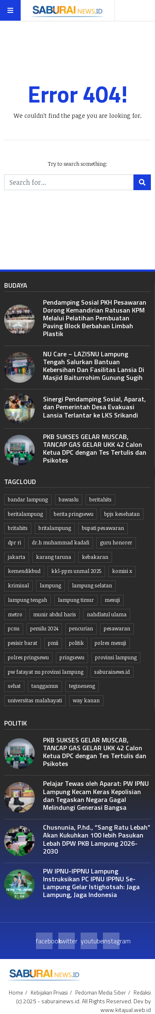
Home (16, 992)
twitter (66, 941)
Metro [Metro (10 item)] (15, 614)
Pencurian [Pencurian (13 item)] (81, 628)
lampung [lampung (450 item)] (50, 585)
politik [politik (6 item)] (76, 643)
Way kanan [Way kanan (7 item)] (86, 700)
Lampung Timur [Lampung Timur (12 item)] (76, 600)
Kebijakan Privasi (49, 992)
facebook (44, 941)
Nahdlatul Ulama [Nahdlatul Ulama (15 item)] (106, 614)
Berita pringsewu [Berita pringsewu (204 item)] (73, 514)
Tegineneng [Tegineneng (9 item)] (82, 686)
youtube (89, 941)
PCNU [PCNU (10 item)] (13, 628)
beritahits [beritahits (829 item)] (100, 499)
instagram (111, 941)
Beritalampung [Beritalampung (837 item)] (25, 514)
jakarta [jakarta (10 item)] (16, 557)
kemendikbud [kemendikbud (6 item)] (24, 571)
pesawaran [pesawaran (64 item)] (117, 628)
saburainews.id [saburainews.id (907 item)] (112, 671)
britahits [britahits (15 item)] (18, 528)
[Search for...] (69, 182)
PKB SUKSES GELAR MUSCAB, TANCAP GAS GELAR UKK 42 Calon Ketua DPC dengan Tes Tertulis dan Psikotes (94, 448)
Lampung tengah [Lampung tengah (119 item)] (27, 600)
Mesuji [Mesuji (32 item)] (112, 600)
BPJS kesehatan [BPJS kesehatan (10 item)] (122, 514)
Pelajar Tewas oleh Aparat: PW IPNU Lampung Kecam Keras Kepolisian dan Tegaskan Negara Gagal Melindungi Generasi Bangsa (96, 795)
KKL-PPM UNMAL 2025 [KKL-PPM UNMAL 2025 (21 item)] (76, 571)
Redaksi (142, 992)
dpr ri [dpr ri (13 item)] (14, 542)
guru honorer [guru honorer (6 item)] (116, 542)
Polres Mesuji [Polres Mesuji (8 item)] (110, 643)
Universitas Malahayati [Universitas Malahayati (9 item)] (35, 700)
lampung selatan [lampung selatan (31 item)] (92, 585)
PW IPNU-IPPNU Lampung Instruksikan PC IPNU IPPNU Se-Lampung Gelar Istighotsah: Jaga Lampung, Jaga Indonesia (91, 883)
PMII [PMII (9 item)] (53, 643)
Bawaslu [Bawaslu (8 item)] (69, 499)
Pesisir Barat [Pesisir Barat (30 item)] (22, 643)
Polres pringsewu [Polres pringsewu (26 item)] (28, 657)
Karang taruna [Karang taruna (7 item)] (53, 557)
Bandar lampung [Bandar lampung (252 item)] (28, 499)
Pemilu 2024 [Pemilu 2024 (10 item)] (44, 628)
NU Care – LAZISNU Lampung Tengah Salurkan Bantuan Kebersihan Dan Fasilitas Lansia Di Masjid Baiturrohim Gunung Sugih (93, 366)
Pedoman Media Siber (100, 992)
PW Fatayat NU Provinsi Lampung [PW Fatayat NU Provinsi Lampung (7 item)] (45, 671)
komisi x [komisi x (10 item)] (122, 571)
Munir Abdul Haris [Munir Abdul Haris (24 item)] (54, 614)
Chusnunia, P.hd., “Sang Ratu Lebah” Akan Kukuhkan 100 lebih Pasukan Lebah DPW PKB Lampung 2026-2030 (96, 839)
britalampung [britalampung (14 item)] (54, 528)
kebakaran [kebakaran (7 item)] (95, 557)
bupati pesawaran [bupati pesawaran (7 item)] (103, 528)
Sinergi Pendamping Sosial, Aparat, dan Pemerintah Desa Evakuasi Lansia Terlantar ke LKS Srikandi (94, 407)
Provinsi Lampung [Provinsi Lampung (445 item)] (116, 657)
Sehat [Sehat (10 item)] (14, 686)
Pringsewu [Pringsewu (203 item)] (72, 657)
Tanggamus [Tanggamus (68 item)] (44, 686)
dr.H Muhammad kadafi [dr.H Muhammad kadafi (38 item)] (60, 542)
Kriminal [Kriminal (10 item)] (18, 585)
